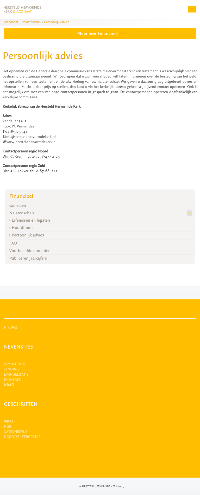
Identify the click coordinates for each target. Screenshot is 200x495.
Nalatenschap (30, 22)
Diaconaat (11, 22)
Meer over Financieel (100, 33)
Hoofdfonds (22, 227)
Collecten (17, 205)
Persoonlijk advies (56, 22)
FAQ (13, 243)
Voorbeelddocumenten (30, 250)
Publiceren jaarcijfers (28, 258)
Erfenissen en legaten (31, 220)
